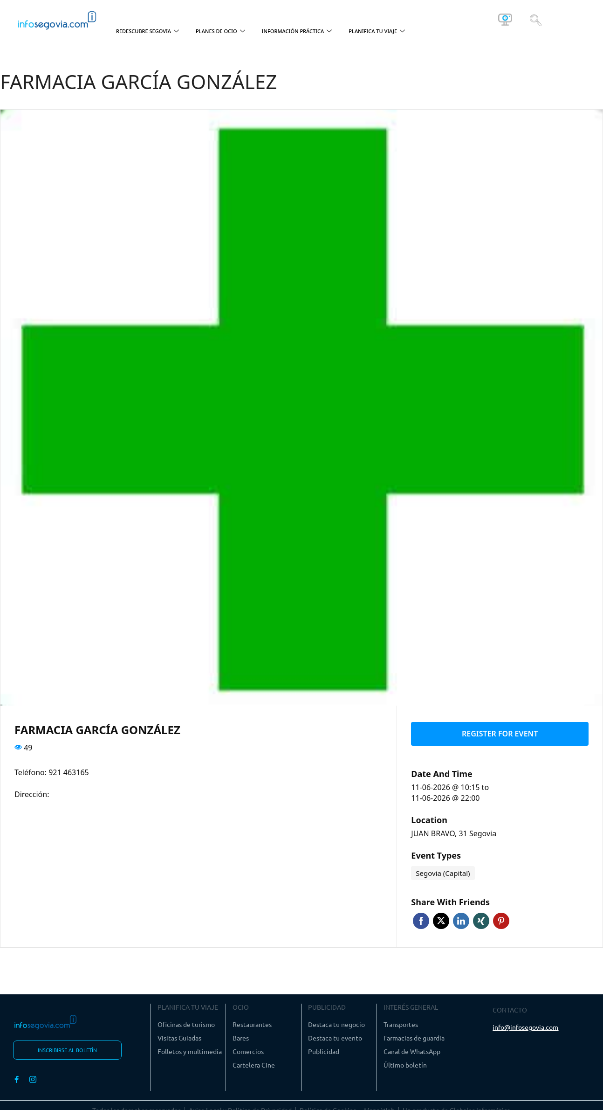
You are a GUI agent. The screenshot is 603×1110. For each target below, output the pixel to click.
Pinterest (501, 917)
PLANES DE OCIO (220, 31)
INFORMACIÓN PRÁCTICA (297, 31)
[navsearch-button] (535, 19)
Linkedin (461, 917)
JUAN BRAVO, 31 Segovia (453, 830)
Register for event (500, 732)
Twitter (441, 917)
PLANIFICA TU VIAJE (377, 31)
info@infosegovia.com (525, 1023)
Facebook (421, 917)
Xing (481, 917)
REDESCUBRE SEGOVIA (147, 31)
